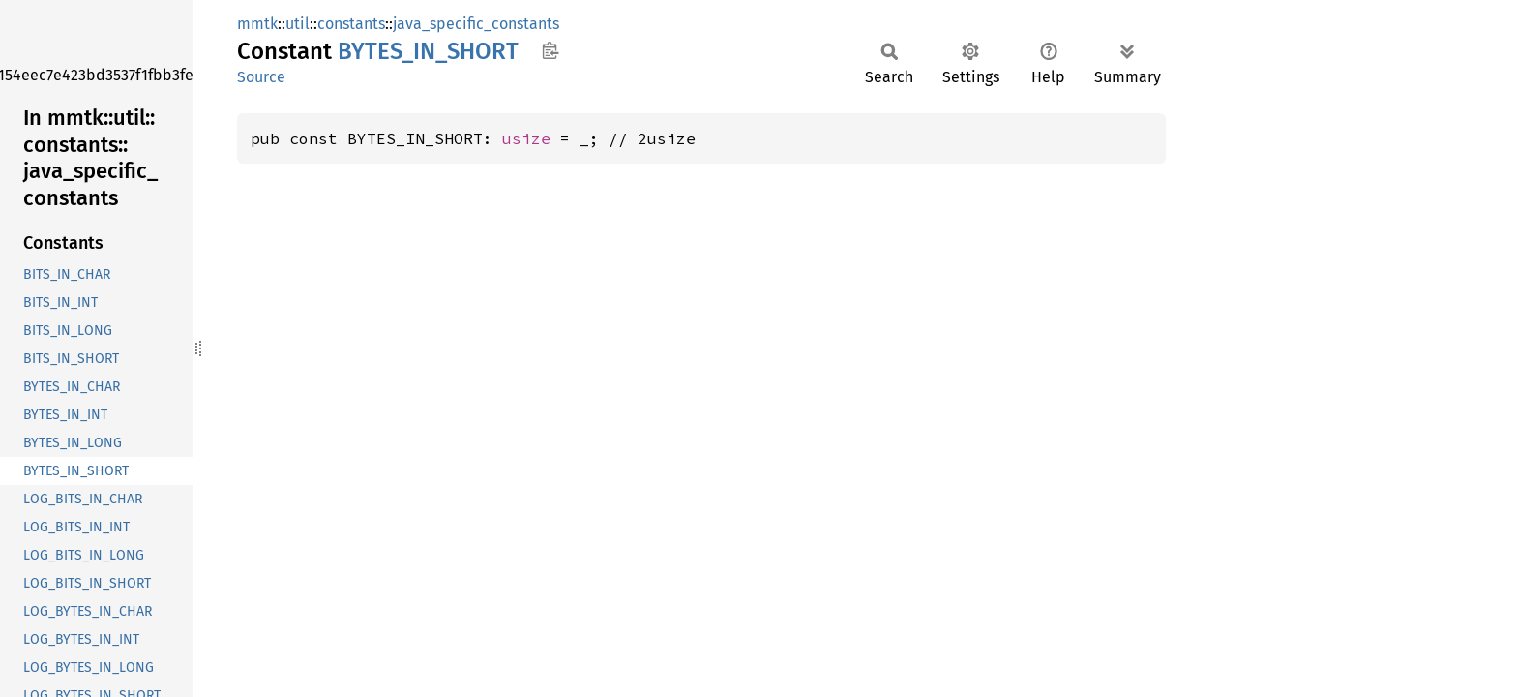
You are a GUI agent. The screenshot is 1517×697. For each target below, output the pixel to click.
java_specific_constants (476, 24)
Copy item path (550, 50)
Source (261, 77)
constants (351, 24)
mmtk (257, 24)
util (297, 24)
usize (526, 138)
